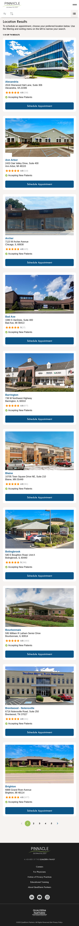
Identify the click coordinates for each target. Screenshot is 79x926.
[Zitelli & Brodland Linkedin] (32, 897)
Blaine (9, 473)
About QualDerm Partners (39, 887)
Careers (39, 866)
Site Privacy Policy (56, 922)
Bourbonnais (13, 630)
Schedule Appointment (39, 106)
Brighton (10, 786)
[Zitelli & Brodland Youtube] (39, 897)
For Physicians (39, 871)
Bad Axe (10, 316)
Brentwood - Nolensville (19, 708)
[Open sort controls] (11, 13)
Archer (9, 238)
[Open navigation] (75, 5)
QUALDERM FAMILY (47, 859)
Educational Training (39, 882)
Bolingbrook (12, 551)
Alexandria (11, 81)
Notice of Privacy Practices (39, 877)
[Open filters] (4, 13)
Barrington (11, 394)
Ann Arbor (11, 160)
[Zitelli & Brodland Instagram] (47, 897)
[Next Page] (57, 823)
